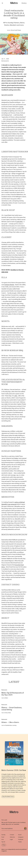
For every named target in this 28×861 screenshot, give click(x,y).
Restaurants (5, 61)
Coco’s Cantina (6, 74)
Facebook (20, 839)
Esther (16, 458)
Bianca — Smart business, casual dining (11, 708)
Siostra (18, 379)
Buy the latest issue (8, 796)
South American (15, 650)
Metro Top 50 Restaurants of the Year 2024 (12, 694)
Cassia (21, 107)
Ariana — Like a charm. (10, 722)
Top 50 (3, 842)
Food (2, 837)
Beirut (5, 618)
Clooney (6, 237)
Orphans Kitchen (9, 285)
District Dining (10, 584)
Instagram (20, 837)
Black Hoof (8, 210)
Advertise (12, 837)
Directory (24, 3)
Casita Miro (19, 222)
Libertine (7, 151)
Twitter (20, 842)
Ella (4, 277)
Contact (12, 834)
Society (3, 834)
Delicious (7, 379)
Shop (3, 845)
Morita (5, 321)
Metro (4, 698)
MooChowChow (18, 534)
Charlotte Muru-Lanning (8, 725)
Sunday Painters (11, 451)
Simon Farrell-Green (16, 30)
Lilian (15, 396)
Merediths (7, 497)
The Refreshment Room (11, 383)
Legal (11, 839)
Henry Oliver (6, 712)
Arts (2, 839)
